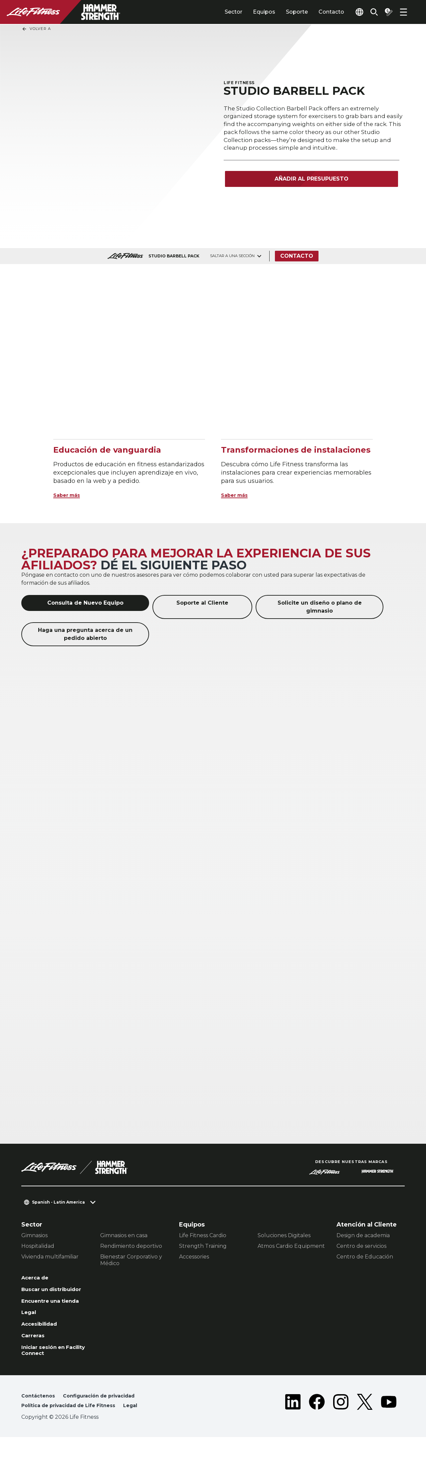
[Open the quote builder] (386, 12)
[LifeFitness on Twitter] (365, 1428)
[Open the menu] (403, 12)
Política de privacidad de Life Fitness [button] (74, 1432)
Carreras (34, 1357)
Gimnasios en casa (123, 1235)
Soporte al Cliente (202, 603)
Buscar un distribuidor (40, 1295)
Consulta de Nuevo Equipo (85, 603)
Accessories (194, 1256)
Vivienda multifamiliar (50, 1256)
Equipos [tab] (249, 12)
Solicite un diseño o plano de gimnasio (320, 607)
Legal (30, 1332)
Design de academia (363, 1235)
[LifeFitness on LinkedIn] (293, 1428)
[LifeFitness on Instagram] (341, 1428)
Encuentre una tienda (44, 1315)
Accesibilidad (43, 1344)
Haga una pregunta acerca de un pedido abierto (85, 634)
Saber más (70, 495)
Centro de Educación (364, 1256)
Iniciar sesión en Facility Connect (47, 1374)
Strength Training (203, 1246)
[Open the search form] (368, 12)
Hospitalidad (37, 1246)
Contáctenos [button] (39, 1421)
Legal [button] (144, 1432)
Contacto (316, 12)
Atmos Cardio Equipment (291, 1246)
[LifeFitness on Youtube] (389, 1428)
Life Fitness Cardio (202, 1235)
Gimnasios (34, 1235)
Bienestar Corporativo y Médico (131, 1259)
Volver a (36, 29)
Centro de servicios (361, 1246)
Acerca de (37, 1278)
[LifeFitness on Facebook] (317, 1428)
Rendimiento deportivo (131, 1246)
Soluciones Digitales (284, 1235)
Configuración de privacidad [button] (107, 1421)
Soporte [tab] (282, 12)
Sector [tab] (218, 12)
